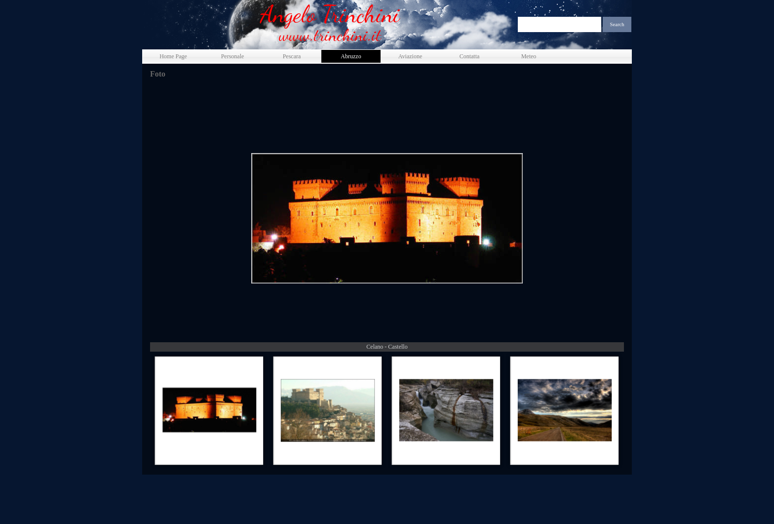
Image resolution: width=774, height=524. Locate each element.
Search (617, 24)
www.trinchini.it (330, 35)
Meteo (529, 56)
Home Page (173, 56)
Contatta (470, 56)
